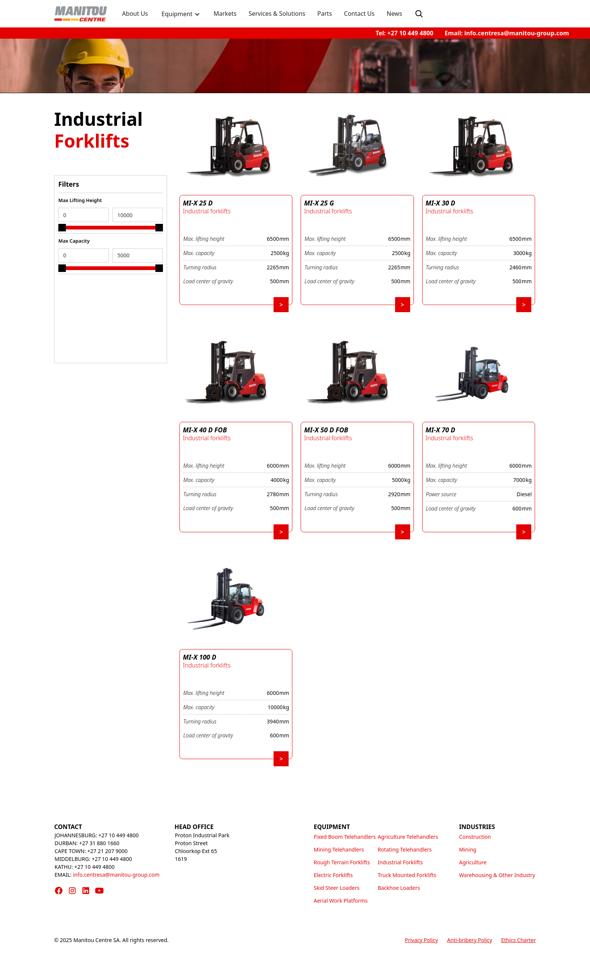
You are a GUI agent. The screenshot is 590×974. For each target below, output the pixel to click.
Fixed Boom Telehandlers (345, 836)
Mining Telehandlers (339, 849)
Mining (467, 849)
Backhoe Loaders (399, 887)
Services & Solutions (277, 13)
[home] (80, 13)
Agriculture (473, 862)
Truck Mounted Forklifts (407, 875)
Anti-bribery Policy (469, 940)
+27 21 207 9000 (107, 851)
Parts (324, 13)
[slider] (62, 227)
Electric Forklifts (333, 875)
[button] (180, 14)
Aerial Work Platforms (341, 900)
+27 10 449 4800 (118, 835)
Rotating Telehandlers (405, 849)
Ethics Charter (518, 940)
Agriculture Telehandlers (408, 836)
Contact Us (359, 13)
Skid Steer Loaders (337, 887)
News (394, 13)
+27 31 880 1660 (99, 843)
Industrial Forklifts (400, 862)
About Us (135, 13)
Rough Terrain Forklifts (342, 862)
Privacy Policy (421, 940)
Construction (475, 836)
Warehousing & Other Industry (497, 875)
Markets (225, 13)
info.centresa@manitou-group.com (116, 874)
